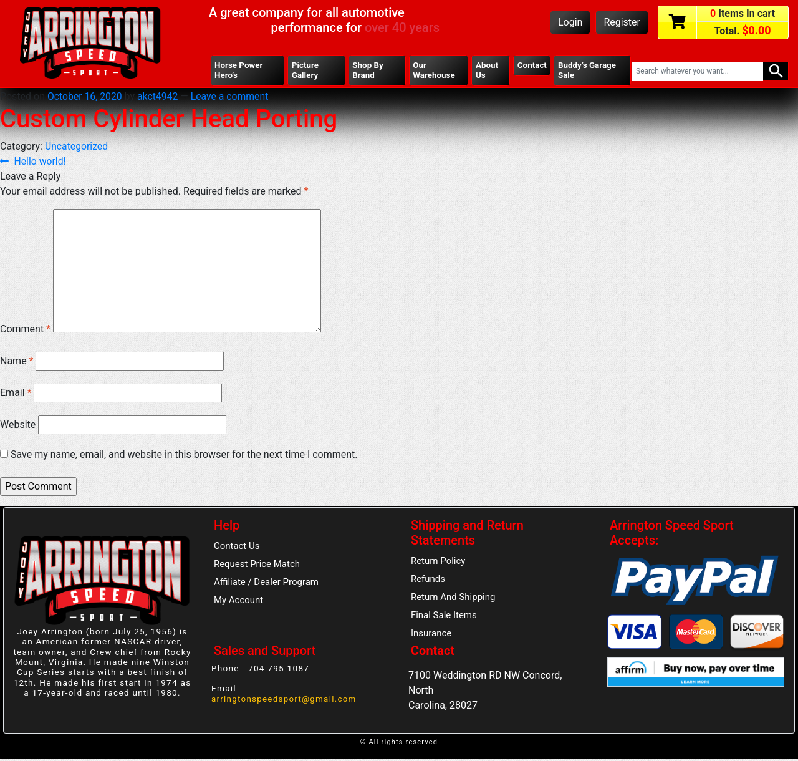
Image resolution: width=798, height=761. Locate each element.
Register (621, 22)
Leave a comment (232, 97)
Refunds (428, 581)
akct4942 (159, 97)
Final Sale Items (444, 617)
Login (570, 22)
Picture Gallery (305, 70)
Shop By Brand (367, 70)
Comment (25, 330)
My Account (239, 602)
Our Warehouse (434, 70)
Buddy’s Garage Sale (587, 70)
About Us (486, 70)
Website (18, 426)
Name (17, 362)
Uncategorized (77, 147)
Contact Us (237, 547)
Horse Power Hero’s (239, 70)
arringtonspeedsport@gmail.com (284, 700)
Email (15, 394)
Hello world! (40, 162)
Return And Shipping (453, 599)
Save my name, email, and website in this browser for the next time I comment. (184, 456)
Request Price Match (257, 566)
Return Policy (438, 562)
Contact (532, 65)
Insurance (431, 636)
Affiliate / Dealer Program (267, 584)
